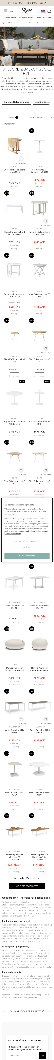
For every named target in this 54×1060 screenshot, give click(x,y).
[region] (27, 530)
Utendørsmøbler (21, 23)
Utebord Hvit (41, 23)
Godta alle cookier (27, 556)
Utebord (32, 23)
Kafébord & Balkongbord (16, 101)
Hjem (4, 23)
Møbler (10, 23)
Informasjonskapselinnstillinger (27, 541)
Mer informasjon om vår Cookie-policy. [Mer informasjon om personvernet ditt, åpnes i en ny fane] (26, 531)
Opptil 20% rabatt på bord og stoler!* (27, 3)
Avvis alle (27, 547)
